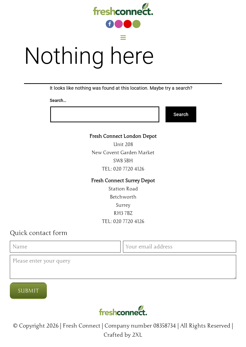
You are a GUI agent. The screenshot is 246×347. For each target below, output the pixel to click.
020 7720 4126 (128, 169)
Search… (58, 100)
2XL (137, 334)
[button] (123, 38)
